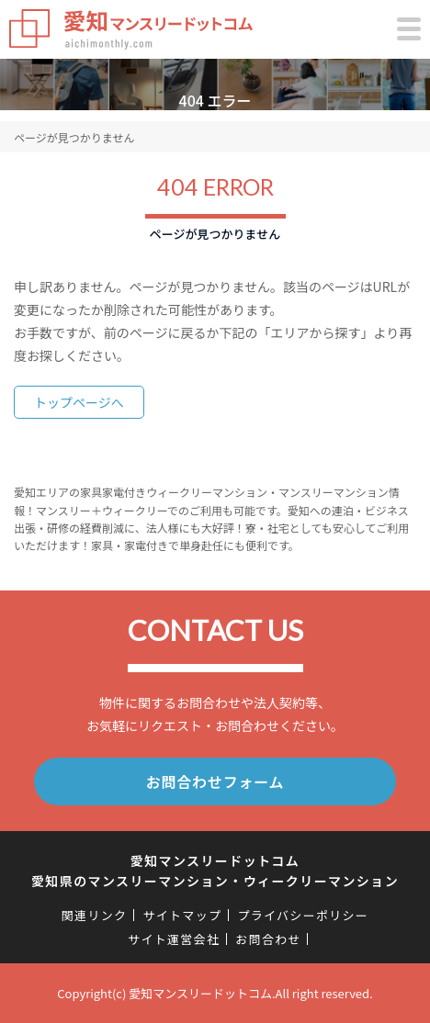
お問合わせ (268, 939)
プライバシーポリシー (302, 915)
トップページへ (79, 402)
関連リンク (95, 915)
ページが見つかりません (74, 137)
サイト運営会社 (174, 939)
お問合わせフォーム (215, 781)
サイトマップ (181, 915)
